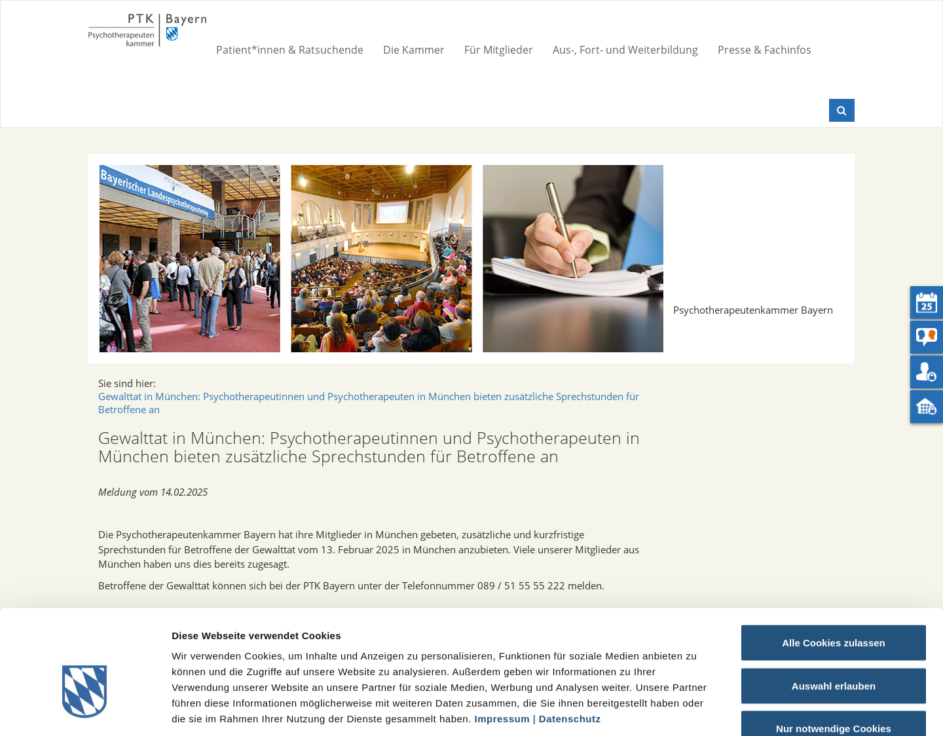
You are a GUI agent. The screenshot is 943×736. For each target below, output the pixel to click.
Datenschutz (570, 640)
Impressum (502, 640)
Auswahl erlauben (834, 607)
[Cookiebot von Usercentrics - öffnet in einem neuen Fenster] (85, 710)
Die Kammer (414, 50)
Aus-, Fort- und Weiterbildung (625, 50)
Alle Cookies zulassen (833, 564)
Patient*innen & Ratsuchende (289, 50)
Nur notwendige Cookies (833, 649)
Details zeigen (696, 710)
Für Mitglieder (498, 50)
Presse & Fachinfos (764, 50)
